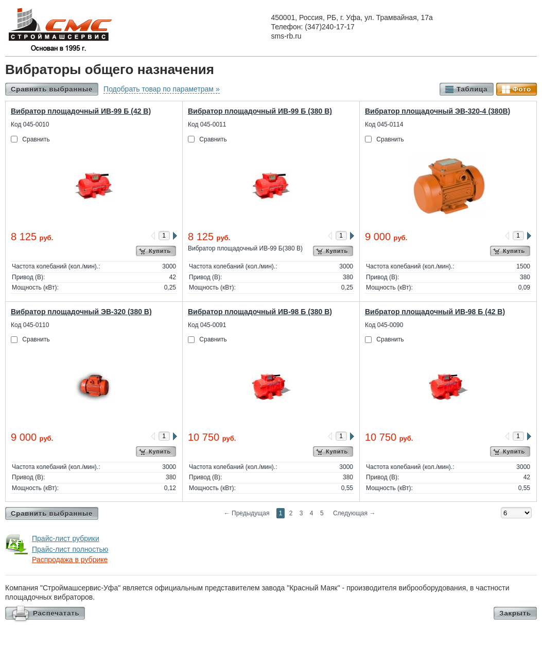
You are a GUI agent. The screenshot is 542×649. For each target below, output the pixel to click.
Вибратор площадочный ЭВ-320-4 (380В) (437, 111)
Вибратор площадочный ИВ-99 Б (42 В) (81, 111)
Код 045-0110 (30, 325)
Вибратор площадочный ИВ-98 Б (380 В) (260, 312)
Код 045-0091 (207, 325)
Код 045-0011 (207, 124)
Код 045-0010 (30, 124)
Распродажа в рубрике (70, 559)
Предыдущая (247, 513)
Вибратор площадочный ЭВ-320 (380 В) (81, 312)
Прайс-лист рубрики (65, 538)
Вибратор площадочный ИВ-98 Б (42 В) (435, 312)
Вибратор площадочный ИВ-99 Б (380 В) (260, 111)
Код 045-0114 (384, 124)
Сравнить (35, 139)
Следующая (354, 513)
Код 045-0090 (384, 325)
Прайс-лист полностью (70, 549)
